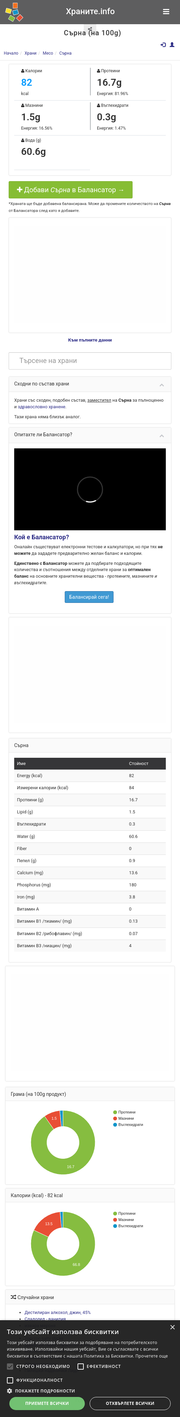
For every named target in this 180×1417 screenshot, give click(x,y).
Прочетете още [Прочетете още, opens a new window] (151, 1356)
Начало (11, 53)
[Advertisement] (90, 274)
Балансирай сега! (89, 597)
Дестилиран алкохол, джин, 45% (58, 1312)
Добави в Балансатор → (71, 190)
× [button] (172, 1327)
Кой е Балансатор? (41, 537)
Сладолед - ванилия (45, 1319)
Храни (31, 53)
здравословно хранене (41, 406)
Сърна (65, 53)
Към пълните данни (90, 340)
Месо (48, 53)
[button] (90, 1390)
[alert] (90, 1368)
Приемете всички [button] (47, 1403)
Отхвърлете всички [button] (130, 1403)
